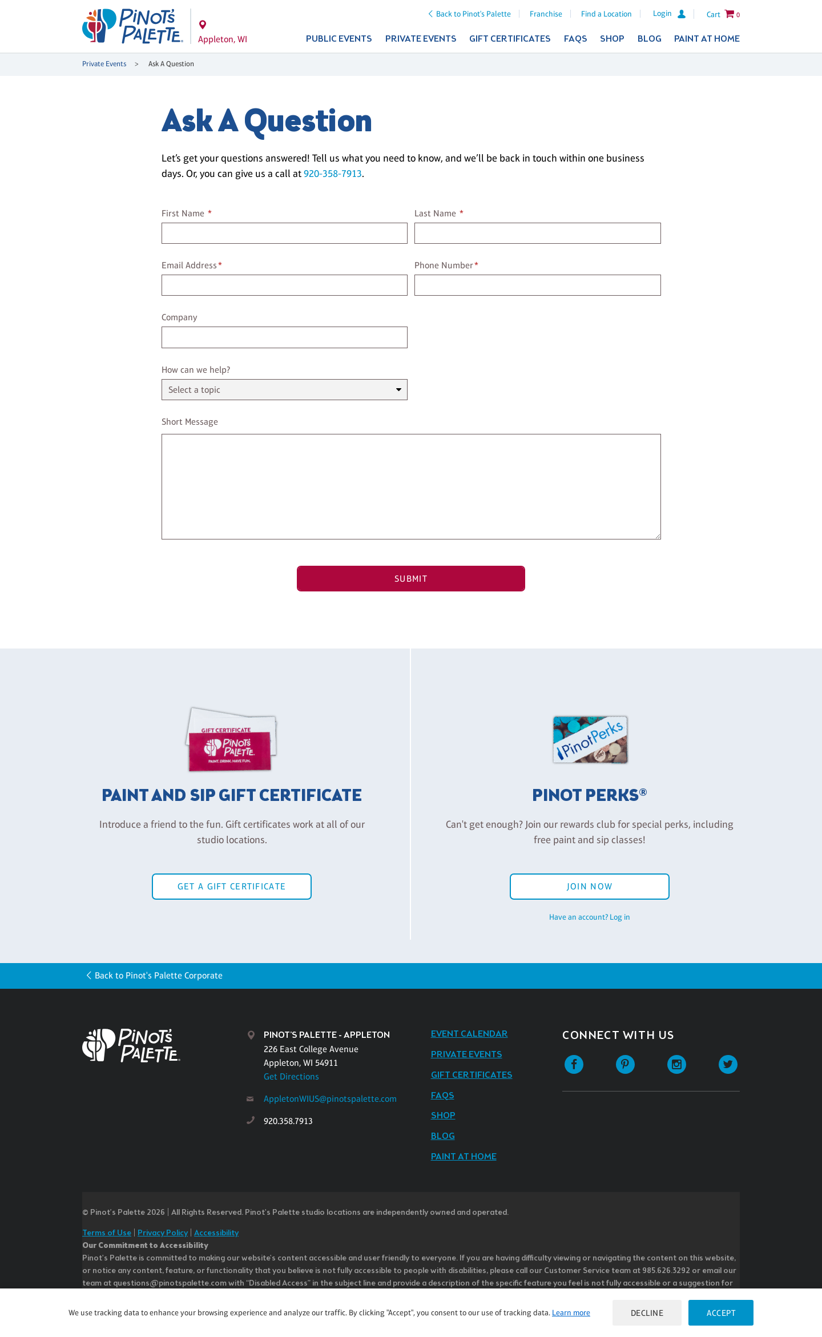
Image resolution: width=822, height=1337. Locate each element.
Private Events (421, 39)
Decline (647, 1313)
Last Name (435, 213)
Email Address (189, 265)
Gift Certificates (510, 39)
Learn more (571, 1312)
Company (180, 317)
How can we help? (196, 369)
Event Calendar (469, 1034)
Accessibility (216, 1233)
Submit (411, 578)
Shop (612, 39)
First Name (183, 213)
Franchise (546, 14)
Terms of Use (106, 1233)
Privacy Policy (163, 1233)
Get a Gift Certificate (232, 886)
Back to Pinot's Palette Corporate (159, 975)
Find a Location (606, 14)
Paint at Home (707, 39)
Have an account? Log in (589, 916)
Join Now (590, 886)
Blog (650, 39)
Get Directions (291, 1076)
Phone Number (443, 265)
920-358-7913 (333, 173)
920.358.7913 (288, 1120)
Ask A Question (171, 63)
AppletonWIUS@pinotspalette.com (330, 1098)
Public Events (339, 39)
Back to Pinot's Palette (473, 14)
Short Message (190, 421)
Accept (721, 1313)
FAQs (575, 39)
